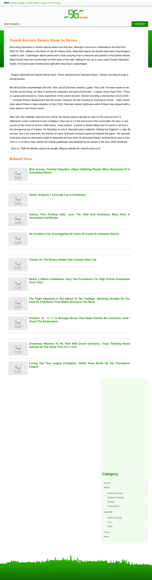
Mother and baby (114, 518)
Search (140, 24)
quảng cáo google (48, 148)
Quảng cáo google (17, 3)
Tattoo (110, 526)
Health (107, 487)
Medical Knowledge (115, 497)
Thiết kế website (32, 3)
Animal (107, 483)
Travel (106, 532)
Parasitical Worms (115, 493)
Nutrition (110, 502)
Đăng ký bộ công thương (50, 3)
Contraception (113, 506)
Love (109, 522)
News (106, 536)
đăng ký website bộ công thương (76, 148)
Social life (108, 512)
